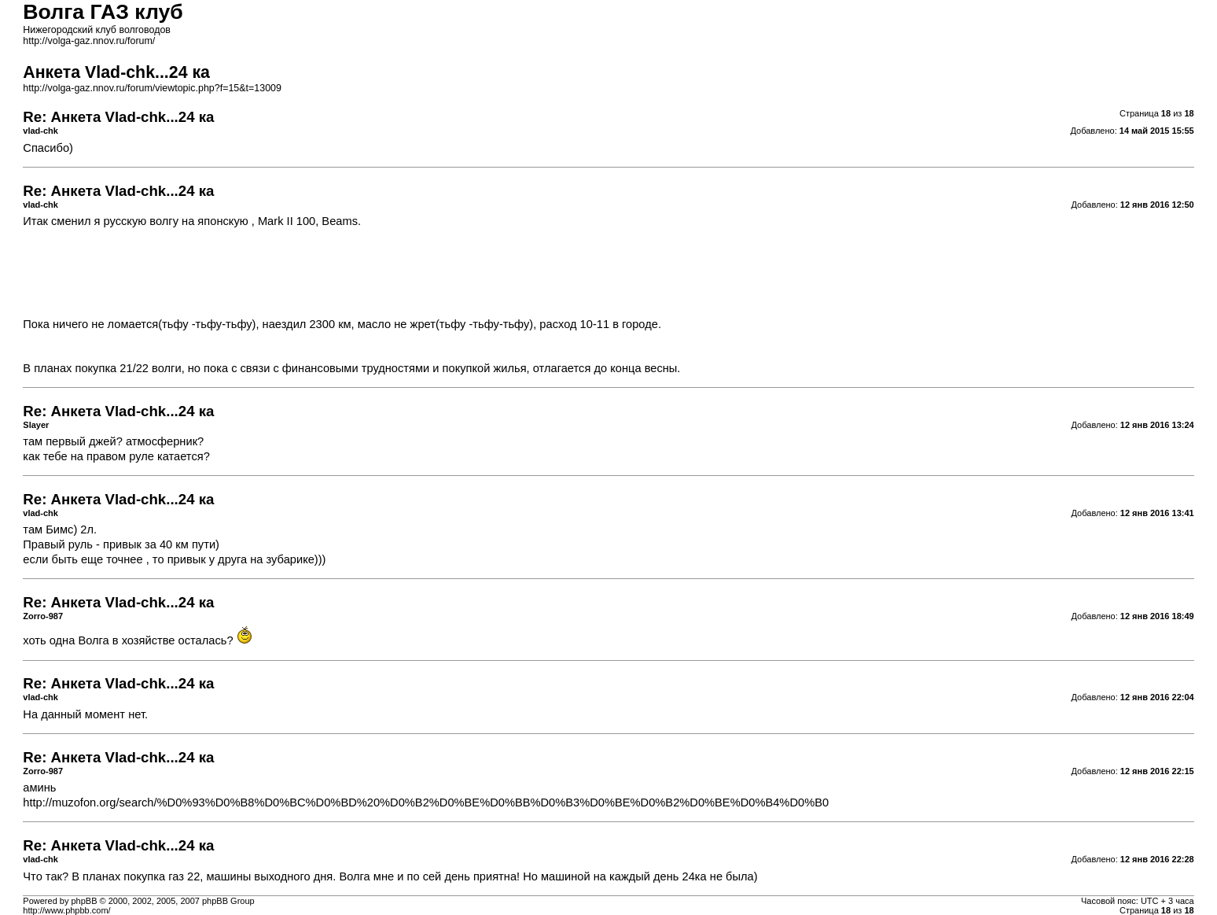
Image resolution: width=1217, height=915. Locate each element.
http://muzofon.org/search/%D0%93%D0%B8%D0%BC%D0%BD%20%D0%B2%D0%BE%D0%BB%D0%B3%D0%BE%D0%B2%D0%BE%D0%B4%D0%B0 (426, 802)
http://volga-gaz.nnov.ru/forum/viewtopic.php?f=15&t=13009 (152, 88)
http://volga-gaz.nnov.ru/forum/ (89, 40)
